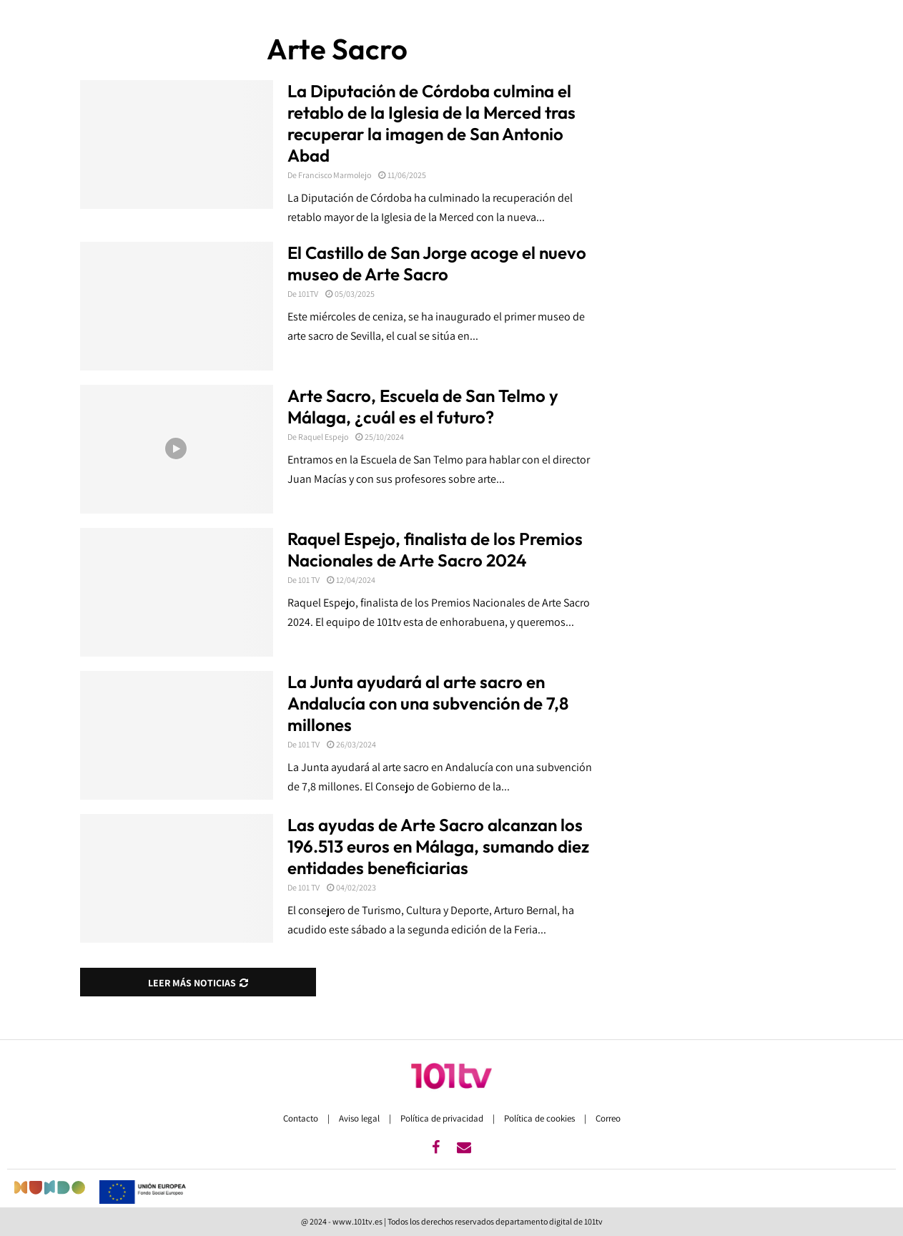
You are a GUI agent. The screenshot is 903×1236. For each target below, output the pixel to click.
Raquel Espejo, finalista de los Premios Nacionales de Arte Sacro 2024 (435, 549)
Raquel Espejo (323, 436)
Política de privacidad (442, 1118)
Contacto (301, 1118)
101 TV (309, 579)
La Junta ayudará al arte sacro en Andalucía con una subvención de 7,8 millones (427, 703)
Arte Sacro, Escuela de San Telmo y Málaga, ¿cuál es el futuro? (422, 406)
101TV (308, 293)
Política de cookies (540, 1118)
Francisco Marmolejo (334, 175)
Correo (608, 1118)
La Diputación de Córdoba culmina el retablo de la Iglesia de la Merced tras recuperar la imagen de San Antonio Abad (431, 123)
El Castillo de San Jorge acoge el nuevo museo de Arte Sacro (436, 263)
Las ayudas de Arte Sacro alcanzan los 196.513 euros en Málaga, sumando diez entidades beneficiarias (438, 846)
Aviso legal (360, 1118)
